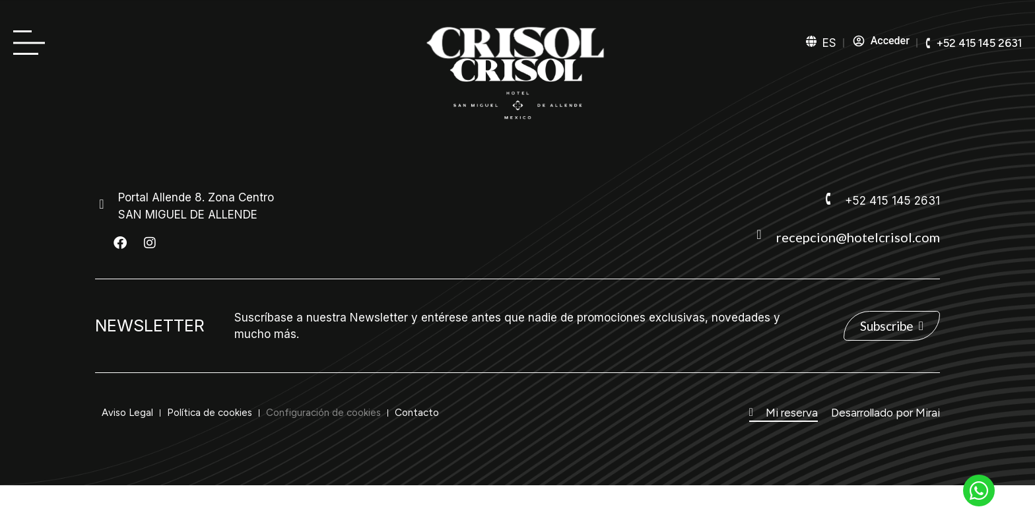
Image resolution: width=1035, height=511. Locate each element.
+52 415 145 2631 (892, 200)
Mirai (928, 412)
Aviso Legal (127, 413)
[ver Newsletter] (892, 326)
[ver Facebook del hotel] (120, 243)
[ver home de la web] (517, 89)
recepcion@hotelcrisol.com (858, 237)
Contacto (417, 413)
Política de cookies (209, 413)
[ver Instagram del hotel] (149, 243)
